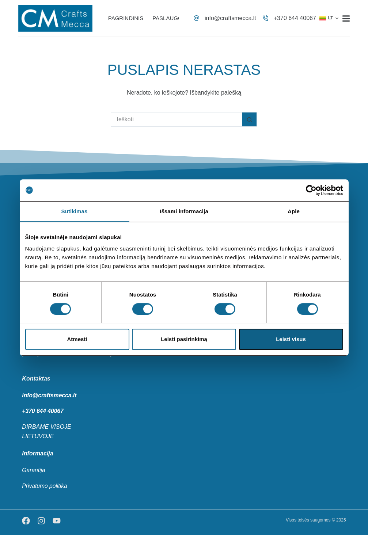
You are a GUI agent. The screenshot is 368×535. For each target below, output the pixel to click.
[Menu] (346, 18)
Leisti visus (291, 339)
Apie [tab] (294, 211)
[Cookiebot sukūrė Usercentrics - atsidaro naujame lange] (311, 190)
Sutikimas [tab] (74, 211)
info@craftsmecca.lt (230, 18)
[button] (328, 18)
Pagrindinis (125, 18)
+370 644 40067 (295, 18)
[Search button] (249, 119)
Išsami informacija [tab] (184, 211)
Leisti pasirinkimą (184, 339)
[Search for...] (176, 119)
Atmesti (77, 339)
